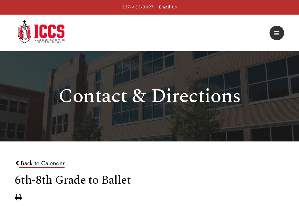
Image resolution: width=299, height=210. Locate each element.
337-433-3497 (138, 7)
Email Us (168, 7)
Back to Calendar (40, 163)
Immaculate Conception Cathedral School (41, 33)
